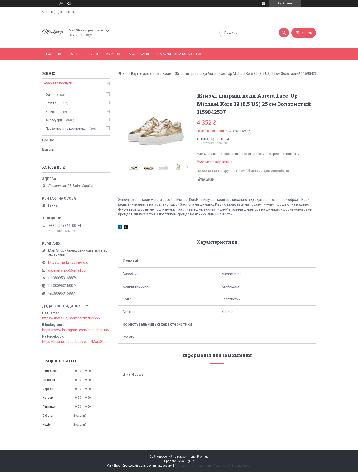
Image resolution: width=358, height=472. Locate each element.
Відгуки (48, 149)
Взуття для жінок (145, 74)
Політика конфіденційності (232, 465)
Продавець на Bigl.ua (179, 461)
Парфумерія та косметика (179, 54)
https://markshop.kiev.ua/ (68, 262)
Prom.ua (203, 456)
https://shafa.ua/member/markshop (71, 318)
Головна (53, 54)
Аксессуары (139, 54)
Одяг (74, 54)
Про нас (48, 140)
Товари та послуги (57, 83)
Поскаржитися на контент (193, 465)
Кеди (167, 74)
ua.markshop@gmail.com (68, 270)
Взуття (92, 54)
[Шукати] (284, 32)
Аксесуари (54, 120)
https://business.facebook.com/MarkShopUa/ (76, 342)
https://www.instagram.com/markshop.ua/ (76, 330)
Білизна (113, 54)
